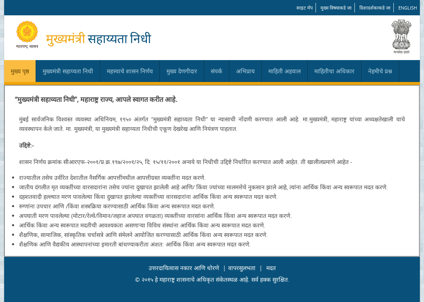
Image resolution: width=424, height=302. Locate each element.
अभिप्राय (245, 71)
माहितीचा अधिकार (334, 71)
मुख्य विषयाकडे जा (336, 8)
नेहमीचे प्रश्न (380, 71)
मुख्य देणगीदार (181, 71)
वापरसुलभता (241, 268)
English (407, 8)
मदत (271, 268)
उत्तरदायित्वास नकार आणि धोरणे (184, 268)
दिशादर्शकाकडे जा (374, 8)
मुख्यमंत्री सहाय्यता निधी (68, 71)
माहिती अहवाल (284, 71)
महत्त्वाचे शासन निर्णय (130, 71)
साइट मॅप (304, 8)
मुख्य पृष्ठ (20, 71)
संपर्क (216, 71)
